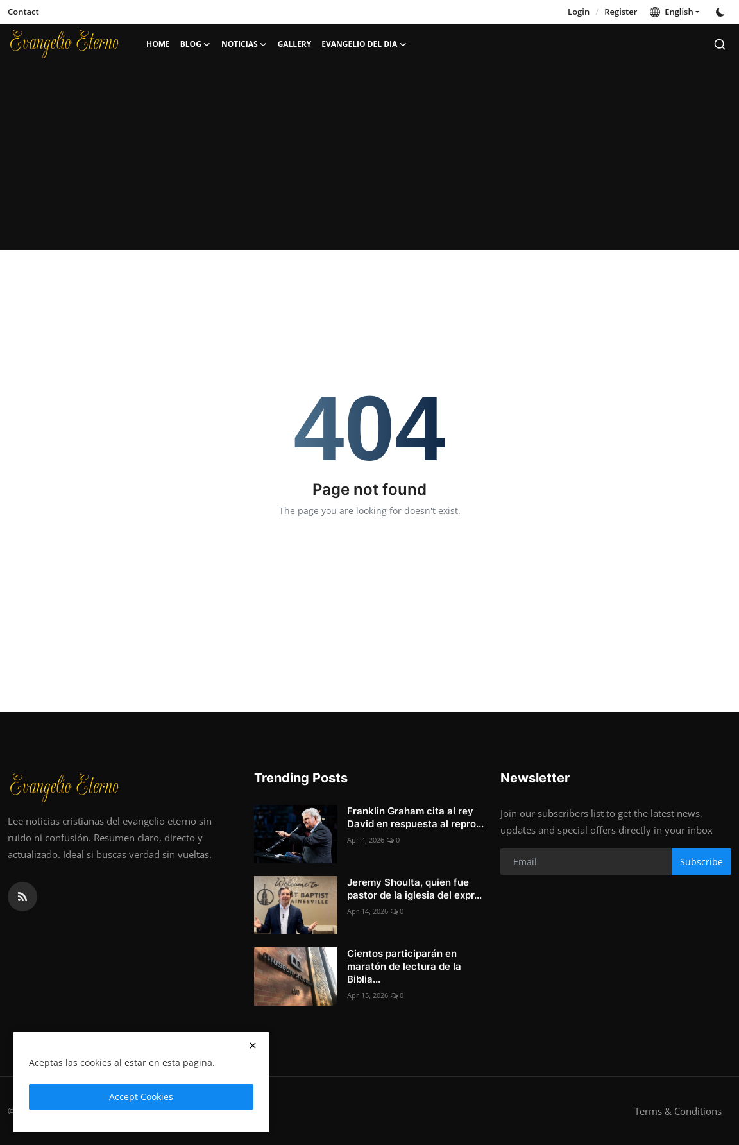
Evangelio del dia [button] (364, 44)
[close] (252, 1045)
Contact (23, 11)
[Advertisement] (369, 160)
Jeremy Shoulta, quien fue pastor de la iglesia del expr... (414, 888)
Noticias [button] (244, 44)
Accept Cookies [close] (141, 1096)
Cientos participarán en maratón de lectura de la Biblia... (404, 966)
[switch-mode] (721, 12)
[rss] (22, 896)
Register (620, 11)
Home (158, 44)
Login (579, 11)
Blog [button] (195, 44)
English (671, 11)
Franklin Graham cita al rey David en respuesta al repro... (415, 817)
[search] (719, 44)
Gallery (295, 44)
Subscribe (701, 862)
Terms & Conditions (678, 1111)
